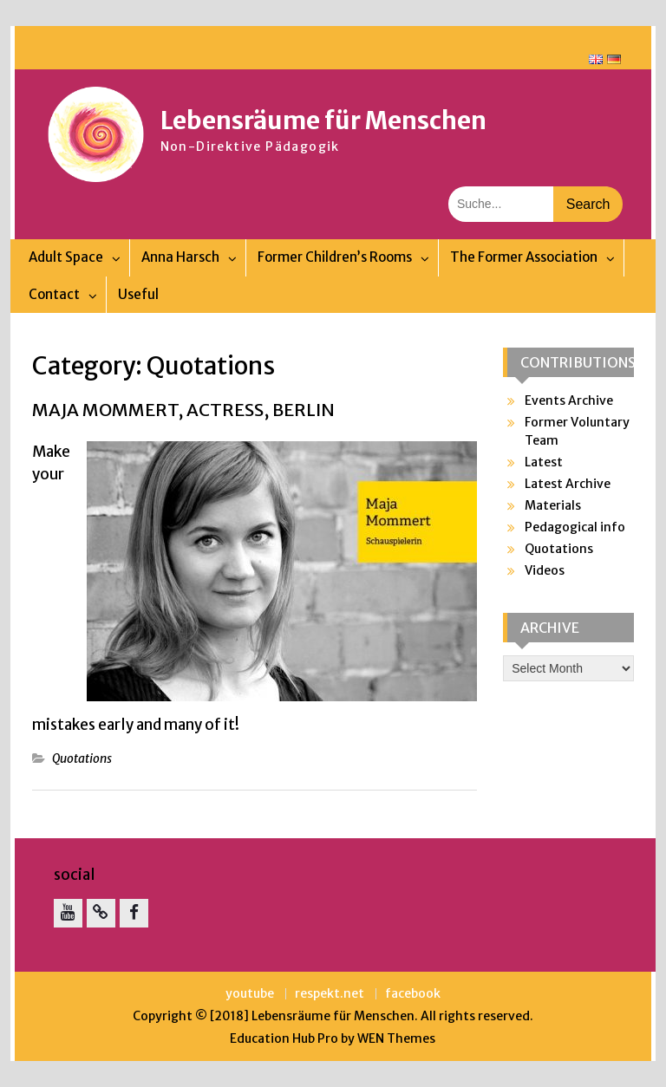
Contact (54, 294)
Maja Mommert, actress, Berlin (183, 409)
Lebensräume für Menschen (323, 120)
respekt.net (329, 993)
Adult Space (66, 257)
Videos (545, 570)
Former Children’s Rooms (335, 257)
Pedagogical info (575, 527)
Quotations (82, 758)
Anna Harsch (180, 257)
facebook (413, 993)
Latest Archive (567, 483)
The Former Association (523, 257)
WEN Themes (396, 1038)
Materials (553, 505)
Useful (138, 294)
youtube (249, 993)
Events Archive (569, 400)
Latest (544, 462)
